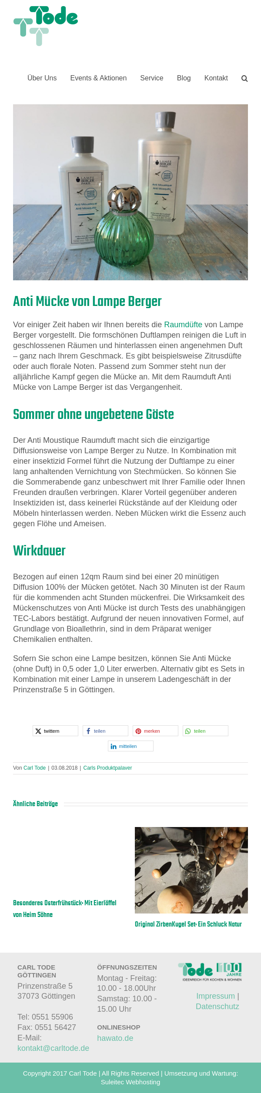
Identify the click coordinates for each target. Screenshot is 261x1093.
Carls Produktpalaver (107, 768)
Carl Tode (34, 768)
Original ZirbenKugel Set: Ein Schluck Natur (188, 924)
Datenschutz (217, 1006)
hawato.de (115, 1038)
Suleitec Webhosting (130, 1082)
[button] (244, 78)
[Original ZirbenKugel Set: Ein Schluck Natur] (191, 831)
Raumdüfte (183, 324)
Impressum (215, 996)
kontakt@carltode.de (53, 1048)
